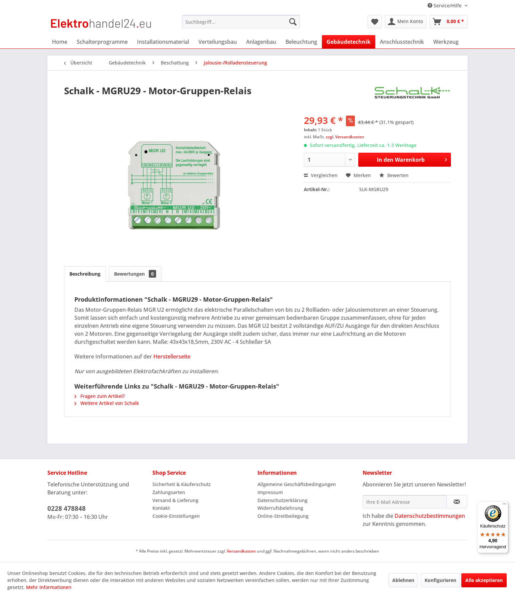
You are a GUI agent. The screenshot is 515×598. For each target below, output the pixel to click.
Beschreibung (84, 274)
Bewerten (394, 175)
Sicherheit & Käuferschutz (181, 484)
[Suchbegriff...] (241, 21)
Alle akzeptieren (484, 580)
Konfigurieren (440, 580)
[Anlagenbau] (261, 41)
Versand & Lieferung (175, 500)
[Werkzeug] (446, 41)
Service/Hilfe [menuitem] (445, 5)
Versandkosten (241, 551)
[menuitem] (241, 21)
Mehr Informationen (48, 587)
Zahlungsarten (168, 492)
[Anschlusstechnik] (402, 41)
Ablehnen (403, 580)
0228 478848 (66, 508)
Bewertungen (135, 274)
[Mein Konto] (406, 21)
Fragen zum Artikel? (99, 396)
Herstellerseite (171, 356)
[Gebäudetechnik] (348, 41)
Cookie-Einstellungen (176, 516)
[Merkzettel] (375, 21)
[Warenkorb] (449, 21)
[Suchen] (293, 21)
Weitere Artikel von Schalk (106, 403)
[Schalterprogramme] (102, 41)
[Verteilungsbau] (217, 41)
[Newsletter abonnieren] (456, 501)
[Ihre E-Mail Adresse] (405, 501)
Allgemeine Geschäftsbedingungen (297, 484)
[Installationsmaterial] (163, 41)
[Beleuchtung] (301, 41)
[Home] (59, 41)
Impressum (270, 492)
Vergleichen (321, 175)
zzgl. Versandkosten (345, 137)
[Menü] (504, 505)
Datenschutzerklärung (283, 500)
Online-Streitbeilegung (283, 516)
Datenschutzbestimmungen (430, 515)
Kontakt (161, 508)
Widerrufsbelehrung (280, 508)
